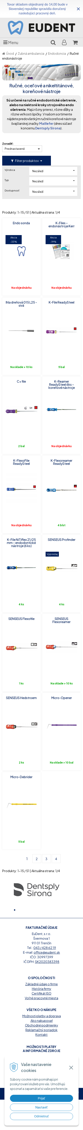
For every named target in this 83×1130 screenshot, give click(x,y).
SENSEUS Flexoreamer (61, 620)
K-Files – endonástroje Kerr (61, 224)
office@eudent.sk (47, 983)
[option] (36, 889)
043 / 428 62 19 (44, 978)
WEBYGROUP (49, 1125)
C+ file (21, 381)
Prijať (41, 1098)
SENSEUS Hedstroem (21, 697)
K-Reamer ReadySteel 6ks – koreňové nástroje (61, 384)
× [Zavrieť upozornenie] (78, 8)
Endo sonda (21, 222)
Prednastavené (15, 148)
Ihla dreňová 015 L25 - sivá (21, 304)
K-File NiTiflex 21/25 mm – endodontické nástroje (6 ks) (21, 542)
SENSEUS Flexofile (21, 618)
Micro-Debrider (21, 776)
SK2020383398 (47, 992)
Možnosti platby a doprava (41, 1046)
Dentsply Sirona (48, 128)
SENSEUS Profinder (61, 539)
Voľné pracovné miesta (41, 1028)
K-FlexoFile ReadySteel (21, 462)
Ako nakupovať (42, 1051)
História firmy (41, 1019)
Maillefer (46, 123)
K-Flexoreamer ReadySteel (61, 462)
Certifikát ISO (41, 1024)
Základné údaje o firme (41, 1014)
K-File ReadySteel (61, 302)
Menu (10, 42)
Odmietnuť (41, 1116)
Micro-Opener (61, 697)
